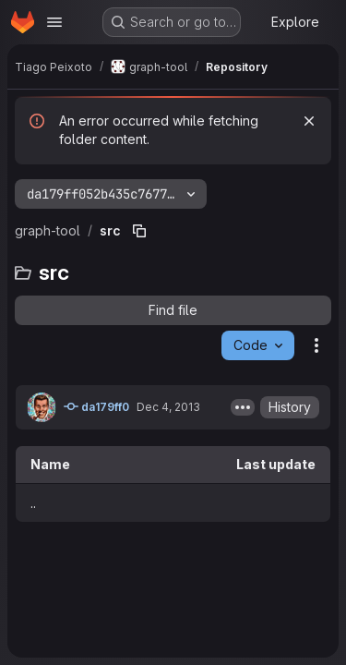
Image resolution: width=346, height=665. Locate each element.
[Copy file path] (139, 231)
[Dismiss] (309, 121)
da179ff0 (96, 406)
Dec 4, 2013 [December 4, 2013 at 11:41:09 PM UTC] (168, 407)
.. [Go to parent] (33, 503)
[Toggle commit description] (243, 407)
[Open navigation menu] (54, 22)
